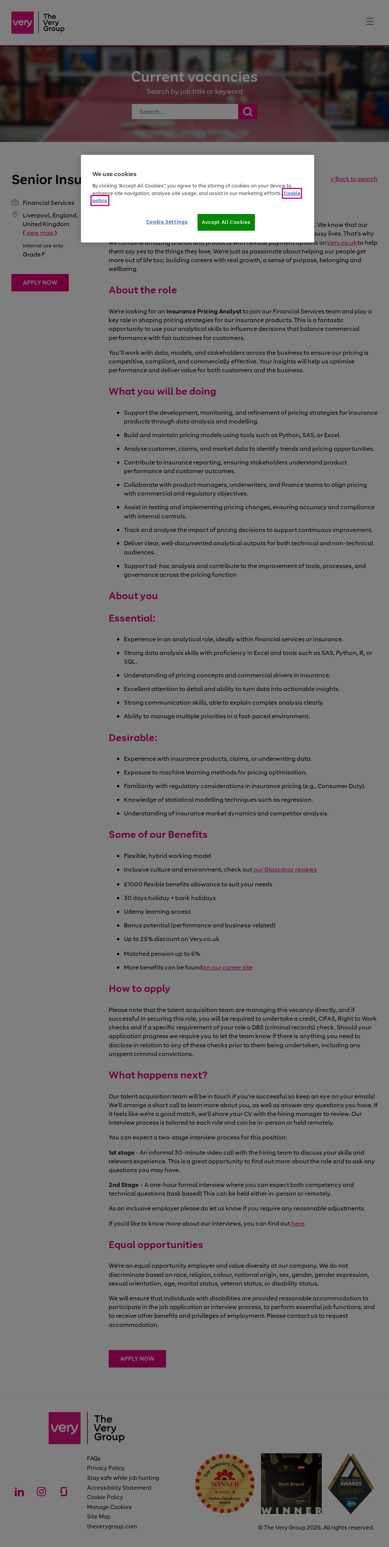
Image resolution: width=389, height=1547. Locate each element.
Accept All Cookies (226, 222)
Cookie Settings (167, 221)
